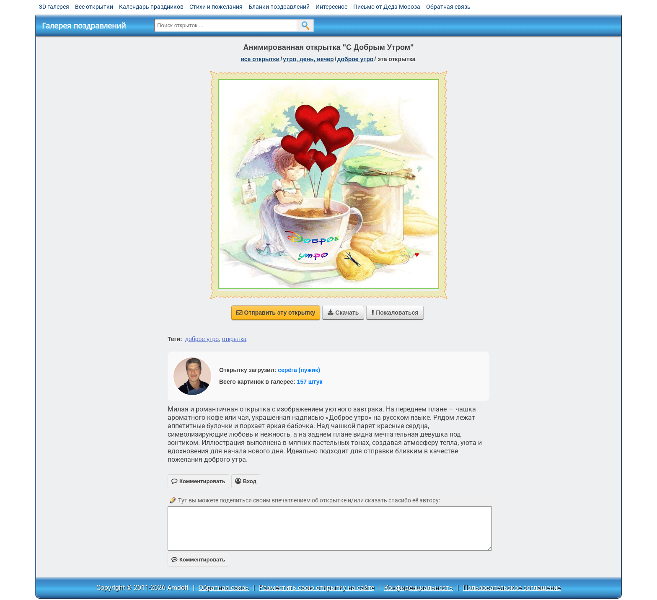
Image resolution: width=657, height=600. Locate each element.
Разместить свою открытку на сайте (316, 588)
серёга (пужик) (299, 370)
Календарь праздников (151, 6)
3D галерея (54, 6)
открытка (234, 339)
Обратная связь (448, 6)
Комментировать (198, 559)
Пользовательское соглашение (512, 588)
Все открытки (94, 6)
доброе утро (355, 59)
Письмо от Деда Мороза (386, 6)
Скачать (343, 312)
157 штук (310, 381)
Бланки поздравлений (279, 6)
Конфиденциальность (418, 588)
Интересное (331, 6)
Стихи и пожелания (216, 6)
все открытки (260, 59)
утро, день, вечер (308, 59)
